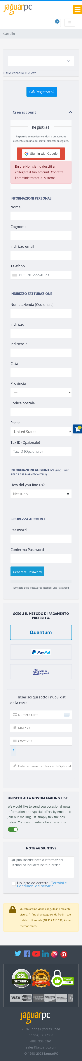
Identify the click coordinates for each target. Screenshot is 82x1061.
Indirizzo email (22, 246)
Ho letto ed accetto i (42, 884)
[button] (41, 153)
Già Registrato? (41, 91)
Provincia (18, 383)
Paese (15, 422)
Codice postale (22, 403)
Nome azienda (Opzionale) (32, 304)
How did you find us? (27, 484)
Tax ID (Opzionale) (25, 442)
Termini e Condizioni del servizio (42, 884)
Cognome (18, 226)
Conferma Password (27, 549)
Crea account (24, 112)
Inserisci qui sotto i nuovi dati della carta (38, 700)
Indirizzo (17, 324)
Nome (15, 207)
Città (14, 363)
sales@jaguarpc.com (41, 1047)
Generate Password (27, 572)
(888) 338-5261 (41, 1041)
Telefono (17, 266)
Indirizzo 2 (18, 344)
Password (18, 530)
